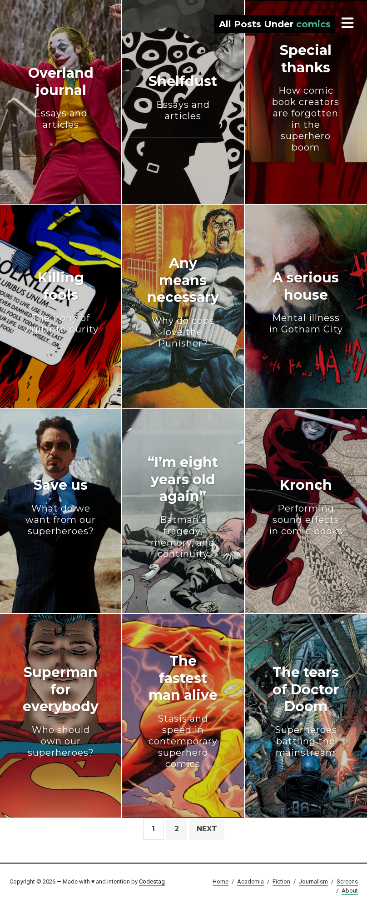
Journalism (313, 881)
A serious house (306, 302)
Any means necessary (183, 302)
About (350, 890)
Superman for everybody (61, 711)
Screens (347, 881)
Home (220, 881)
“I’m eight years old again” (183, 507)
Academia (250, 881)
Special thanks (306, 97)
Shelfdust (183, 97)
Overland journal (61, 98)
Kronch (306, 507)
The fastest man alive (183, 711)
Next (207, 828)
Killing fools (61, 302)
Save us (61, 507)
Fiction (281, 881)
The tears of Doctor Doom (306, 711)
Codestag (152, 881)
